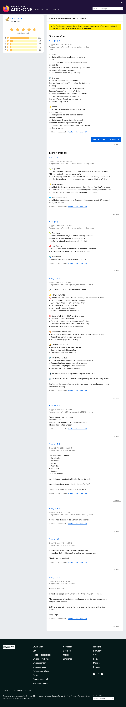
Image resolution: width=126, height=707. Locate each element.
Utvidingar (39, 9)
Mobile (66, 654)
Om (34, 650)
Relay (95, 659)
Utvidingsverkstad (41, 659)
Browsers (97, 650)
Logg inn (120, 2)
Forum (35, 675)
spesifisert (23, 696)
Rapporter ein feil (40, 679)
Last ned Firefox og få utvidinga (106, 139)
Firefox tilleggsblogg (42, 654)
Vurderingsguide (40, 683)
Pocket (96, 667)
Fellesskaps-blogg (41, 671)
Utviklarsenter (39, 663)
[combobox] (108, 8)
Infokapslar (18, 690)
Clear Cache (16, 18)
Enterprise (67, 659)
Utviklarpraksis (39, 667)
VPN (95, 654)
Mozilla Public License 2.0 (77, 132)
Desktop (67, 650)
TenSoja (16, 21)
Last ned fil (117, 144)
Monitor (96, 663)
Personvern (7, 690)
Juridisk (28, 690)
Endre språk (97, 695)
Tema (48, 9)
